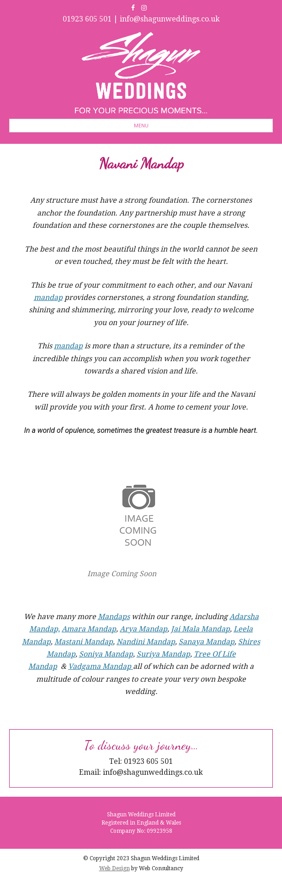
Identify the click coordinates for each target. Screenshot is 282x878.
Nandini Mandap (146, 641)
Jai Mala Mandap (200, 629)
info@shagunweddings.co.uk (170, 19)
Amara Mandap (89, 629)
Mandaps (114, 616)
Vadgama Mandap (100, 666)
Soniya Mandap (106, 654)
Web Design (114, 868)
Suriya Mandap (163, 654)
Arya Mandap (143, 629)
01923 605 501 (87, 19)
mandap (48, 297)
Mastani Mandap (83, 641)
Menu (141, 125)
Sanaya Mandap (206, 641)
